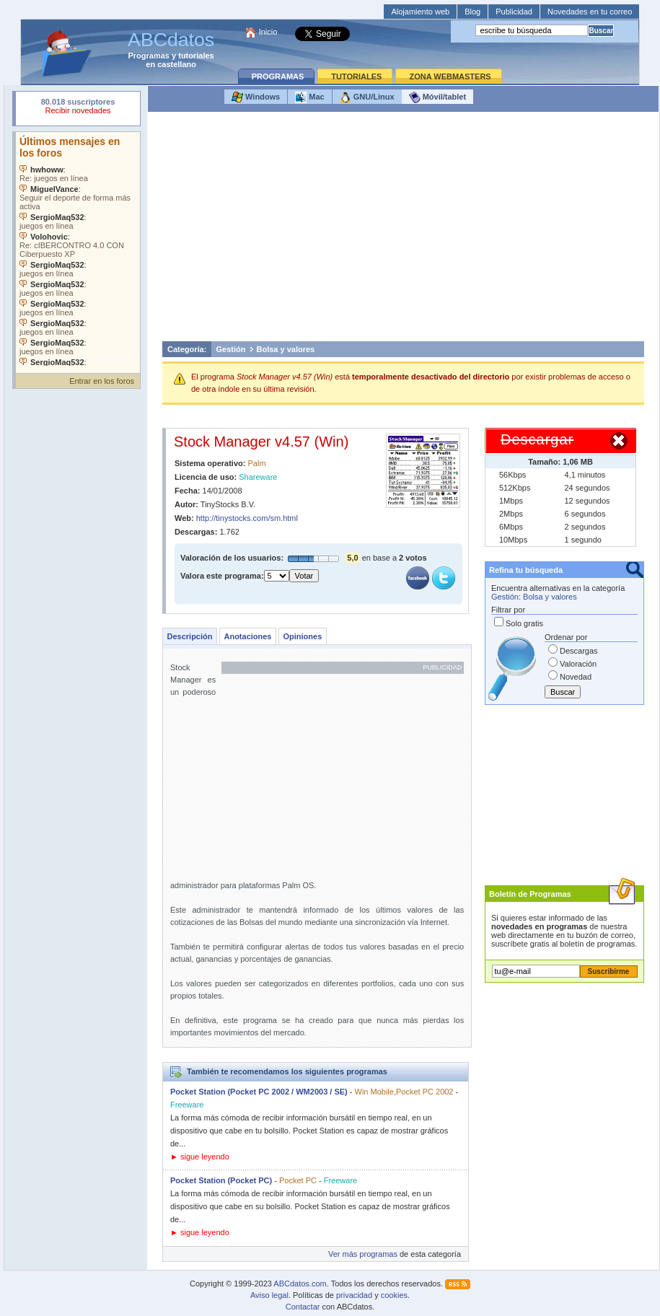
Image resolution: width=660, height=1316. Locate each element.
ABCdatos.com (299, 1283)
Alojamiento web (420, 11)
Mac (309, 97)
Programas (149, 55)
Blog (472, 11)
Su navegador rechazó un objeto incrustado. (78, 107)
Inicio (268, 31)
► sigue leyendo (199, 1156)
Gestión (231, 349)
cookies (394, 1295)
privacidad (354, 1295)
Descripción (190, 636)
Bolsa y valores (285, 349)
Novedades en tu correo (589, 11)
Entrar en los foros (101, 381)
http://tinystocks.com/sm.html (247, 518)
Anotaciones (247, 636)
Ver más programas (362, 1254)
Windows (256, 97)
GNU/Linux (367, 97)
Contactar (303, 1306)
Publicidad (514, 11)
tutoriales (196, 55)
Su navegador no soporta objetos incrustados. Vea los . (78, 249)
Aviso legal (269, 1295)
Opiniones (302, 636)
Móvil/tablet (438, 97)
